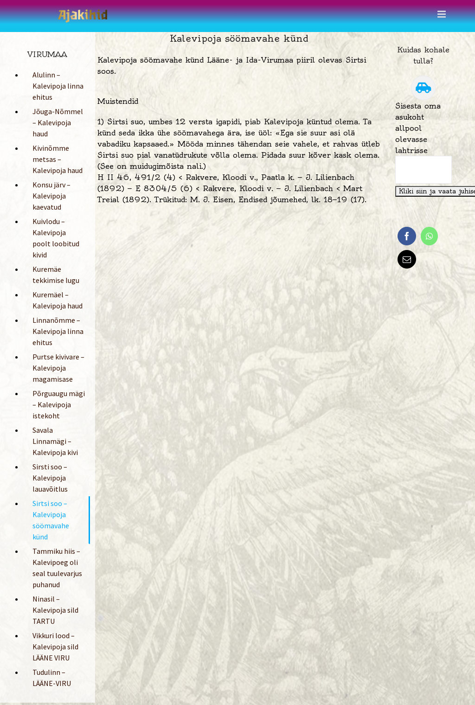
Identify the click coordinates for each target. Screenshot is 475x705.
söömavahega (198, 132)
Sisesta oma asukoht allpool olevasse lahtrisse (418, 128)
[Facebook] (407, 236)
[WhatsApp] (429, 236)
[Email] (407, 259)
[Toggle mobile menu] (442, 14)
